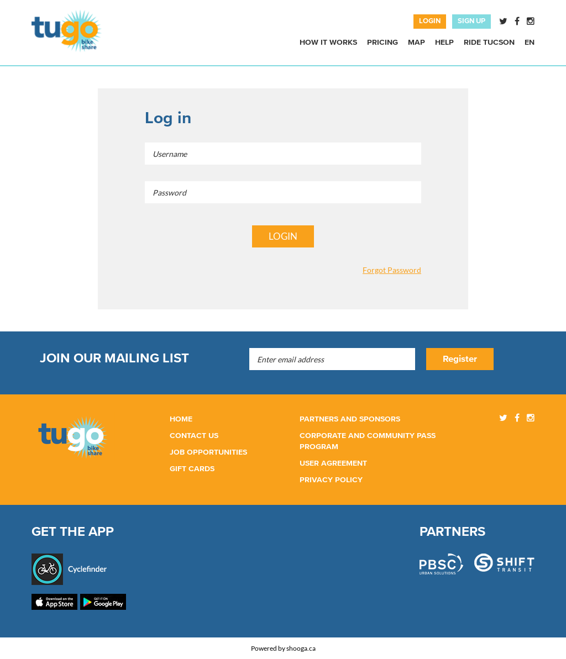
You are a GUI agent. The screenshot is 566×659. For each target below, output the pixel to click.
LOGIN (430, 21)
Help (444, 42)
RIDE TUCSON (489, 42)
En (529, 42)
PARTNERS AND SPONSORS (350, 419)
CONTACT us (194, 436)
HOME (181, 419)
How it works (328, 42)
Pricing (382, 42)
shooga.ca (301, 648)
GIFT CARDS (192, 469)
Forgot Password (392, 270)
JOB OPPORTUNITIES (208, 452)
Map (416, 42)
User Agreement (333, 463)
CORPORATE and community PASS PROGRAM (368, 441)
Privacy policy (331, 480)
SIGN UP (471, 21)
